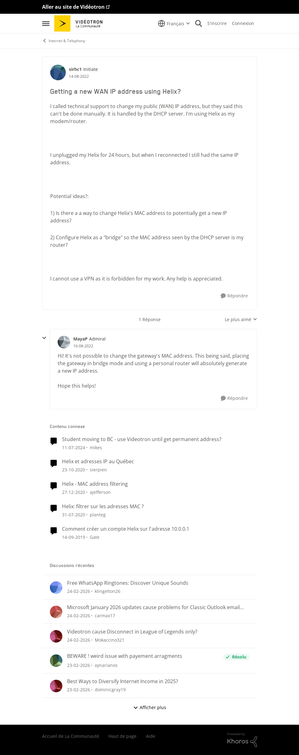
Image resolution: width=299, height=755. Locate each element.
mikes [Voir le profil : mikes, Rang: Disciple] (96, 447)
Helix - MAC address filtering (95, 484)
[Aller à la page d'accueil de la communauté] (80, 23)
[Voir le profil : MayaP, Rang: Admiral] (64, 342)
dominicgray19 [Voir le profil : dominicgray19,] (110, 690)
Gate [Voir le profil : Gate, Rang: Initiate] (94, 537)
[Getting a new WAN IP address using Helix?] (83, 346)
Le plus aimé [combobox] (241, 319)
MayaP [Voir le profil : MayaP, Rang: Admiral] (80, 339)
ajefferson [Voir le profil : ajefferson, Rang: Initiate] (100, 492)
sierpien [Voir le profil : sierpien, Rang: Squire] (98, 470)
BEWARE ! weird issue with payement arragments (124, 656)
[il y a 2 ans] (73, 447)
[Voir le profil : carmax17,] (56, 612)
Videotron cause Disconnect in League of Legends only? (132, 631)
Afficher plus (149, 707)
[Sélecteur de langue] (174, 23)
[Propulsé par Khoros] (242, 740)
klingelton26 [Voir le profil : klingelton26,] (107, 591)
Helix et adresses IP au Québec (98, 461)
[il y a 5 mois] (78, 591)
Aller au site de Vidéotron (73, 6)
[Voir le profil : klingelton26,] (56, 587)
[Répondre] (234, 296)
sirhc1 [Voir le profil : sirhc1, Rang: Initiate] (75, 69)
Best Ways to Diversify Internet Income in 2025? (122, 681)
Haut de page (123, 736)
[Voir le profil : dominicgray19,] (56, 686)
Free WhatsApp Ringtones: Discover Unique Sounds (127, 583)
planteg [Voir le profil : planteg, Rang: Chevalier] (98, 515)
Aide (150, 736)
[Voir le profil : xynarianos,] (56, 660)
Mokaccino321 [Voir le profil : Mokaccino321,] (109, 640)
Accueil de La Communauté (70, 736)
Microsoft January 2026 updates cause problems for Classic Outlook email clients (153, 607)
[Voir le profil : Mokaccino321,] (56, 636)
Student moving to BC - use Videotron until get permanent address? (141, 439)
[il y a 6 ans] (73, 514)
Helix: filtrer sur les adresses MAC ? (103, 506)
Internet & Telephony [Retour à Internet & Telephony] (63, 40)
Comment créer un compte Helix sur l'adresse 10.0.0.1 (125, 529)
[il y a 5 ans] (73, 469)
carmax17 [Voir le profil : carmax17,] (105, 615)
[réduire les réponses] (44, 338)
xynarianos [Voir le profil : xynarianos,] (106, 665)
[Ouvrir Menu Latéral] (46, 23)
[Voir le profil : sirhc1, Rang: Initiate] (58, 72)
